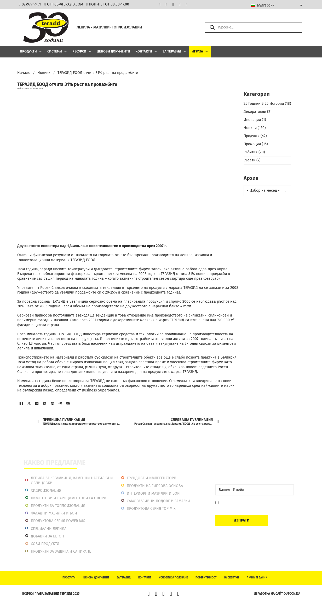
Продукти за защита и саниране (61, 551)
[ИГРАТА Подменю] (206, 51)
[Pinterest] (52, 403)
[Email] (254, 489)
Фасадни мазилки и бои (54, 513)
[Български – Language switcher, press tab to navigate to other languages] (276, 5)
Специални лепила (48, 528)
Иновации (252, 120)
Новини (43, 73)
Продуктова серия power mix (58, 521)
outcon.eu (292, 593)
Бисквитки (231, 577)
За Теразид (172, 51)
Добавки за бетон (47, 536)
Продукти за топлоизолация (58, 506)
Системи (54, 51)
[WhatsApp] (45, 403)
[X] (29, 403)
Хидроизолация (46, 490)
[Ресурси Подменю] (89, 51)
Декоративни (255, 111)
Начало (23, 73)
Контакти (143, 51)
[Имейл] (68, 403)
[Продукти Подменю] (40, 51)
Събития (250, 152)
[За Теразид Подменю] (184, 51)
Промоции (252, 144)
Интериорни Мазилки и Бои (153, 493)
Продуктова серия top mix (151, 508)
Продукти (28, 51)
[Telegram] (60, 403)
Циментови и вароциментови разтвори (68, 498)
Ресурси (79, 51)
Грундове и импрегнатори (151, 478)
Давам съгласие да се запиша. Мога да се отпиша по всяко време (255, 505)
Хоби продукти (45, 544)
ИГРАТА (197, 51)
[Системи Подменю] (65, 51)
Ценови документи (113, 51)
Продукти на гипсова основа (155, 486)
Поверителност (206, 577)
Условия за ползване (173, 577)
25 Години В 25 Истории (264, 103)
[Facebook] (21, 403)
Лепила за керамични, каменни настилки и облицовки (72, 480)
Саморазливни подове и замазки (158, 501)
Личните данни (257, 577)
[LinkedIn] (37, 403)
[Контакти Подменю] (155, 51)
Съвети (249, 160)
